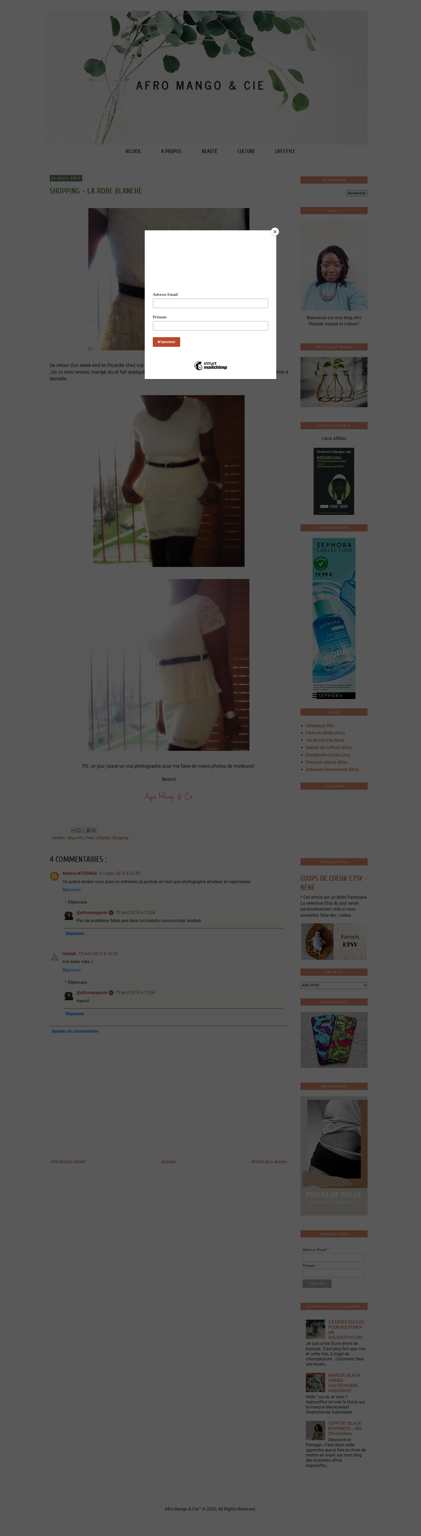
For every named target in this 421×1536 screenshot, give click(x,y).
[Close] (275, 232)
